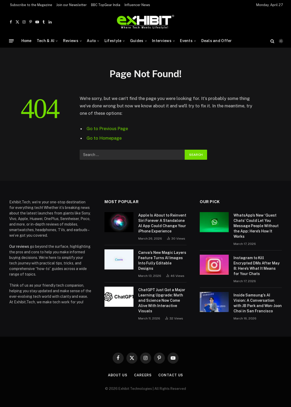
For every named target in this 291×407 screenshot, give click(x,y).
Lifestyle (113, 41)
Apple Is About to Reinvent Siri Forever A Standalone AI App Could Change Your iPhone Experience (162, 223)
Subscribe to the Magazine (31, 5)
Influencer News (137, 5)
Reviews (70, 41)
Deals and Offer (216, 41)
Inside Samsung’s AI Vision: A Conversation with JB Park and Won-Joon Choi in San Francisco (257, 303)
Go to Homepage (104, 138)
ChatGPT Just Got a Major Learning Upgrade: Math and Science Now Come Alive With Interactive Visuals (161, 300)
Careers (143, 375)
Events (186, 41)
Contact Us (170, 375)
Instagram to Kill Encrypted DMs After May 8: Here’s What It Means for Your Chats (256, 266)
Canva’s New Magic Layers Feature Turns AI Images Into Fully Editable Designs (162, 260)
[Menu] (11, 41)
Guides (137, 41)
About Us (117, 375)
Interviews (161, 41)
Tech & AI (46, 41)
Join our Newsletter (71, 5)
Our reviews (19, 246)
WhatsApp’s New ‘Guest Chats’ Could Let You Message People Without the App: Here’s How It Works (256, 226)
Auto (91, 41)
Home (26, 41)
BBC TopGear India (105, 5)
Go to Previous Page (107, 128)
